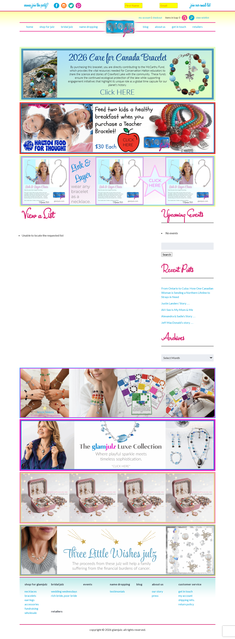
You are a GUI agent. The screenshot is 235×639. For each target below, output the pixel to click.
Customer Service (189, 584)
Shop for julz (47, 26)
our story (157, 591)
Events (87, 584)
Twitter (71, 5)
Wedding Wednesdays (64, 591)
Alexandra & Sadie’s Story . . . (178, 316)
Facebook (56, 5)
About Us (160, 26)
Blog (145, 26)
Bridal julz (67, 26)
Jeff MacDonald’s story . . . (177, 322)
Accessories (32, 604)
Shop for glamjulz (36, 584)
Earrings (30, 600)
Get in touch (179, 26)
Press (155, 595)
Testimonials (117, 591)
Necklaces (31, 591)
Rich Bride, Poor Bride (64, 595)
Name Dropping (88, 26)
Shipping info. (186, 600)
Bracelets (30, 595)
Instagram (64, 5)
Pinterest (78, 5)
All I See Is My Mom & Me (177, 309)
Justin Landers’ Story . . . (175, 303)
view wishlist (202, 17)
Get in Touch (185, 591)
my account (145, 17)
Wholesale (31, 612)
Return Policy (186, 604)
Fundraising (31, 608)
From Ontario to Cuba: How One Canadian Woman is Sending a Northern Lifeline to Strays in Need (187, 293)
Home (29, 26)
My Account (185, 595)
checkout (166, 17)
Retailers (197, 26)
